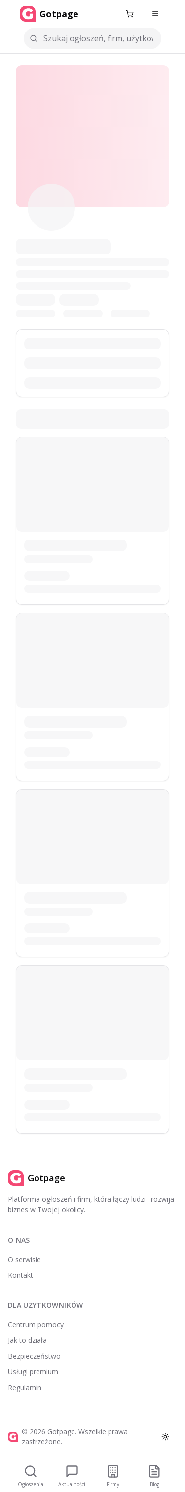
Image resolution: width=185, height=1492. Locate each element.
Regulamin (24, 1387)
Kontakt (20, 1275)
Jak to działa (27, 1340)
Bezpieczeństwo (34, 1356)
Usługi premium (33, 1371)
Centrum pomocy (36, 1324)
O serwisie (24, 1259)
